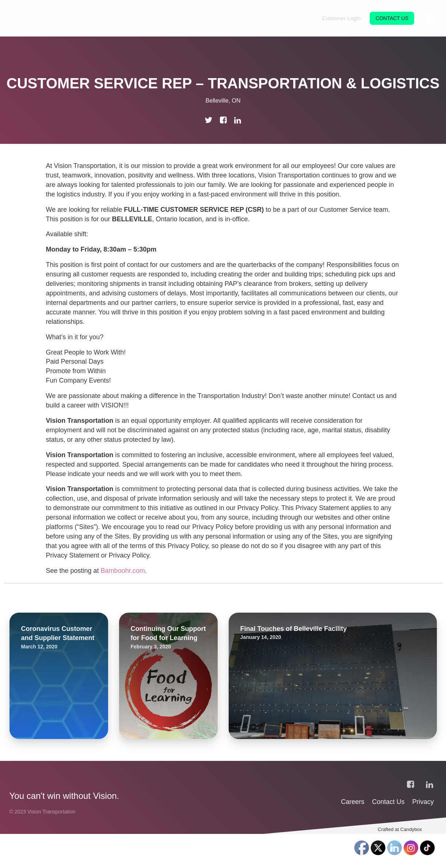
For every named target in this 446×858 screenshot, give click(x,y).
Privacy (423, 826)
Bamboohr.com (123, 570)
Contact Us (389, 826)
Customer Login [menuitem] (341, 18)
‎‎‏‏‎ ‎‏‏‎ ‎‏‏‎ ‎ (431, 835)
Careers (353, 826)
